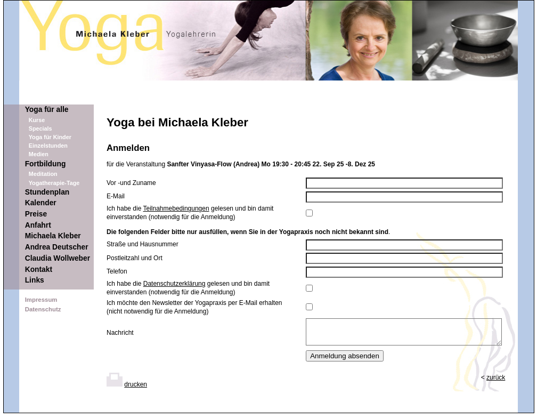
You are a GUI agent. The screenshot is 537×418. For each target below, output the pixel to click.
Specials (40, 128)
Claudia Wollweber (57, 258)
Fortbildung (45, 164)
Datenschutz (43, 309)
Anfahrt (38, 225)
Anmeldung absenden (344, 361)
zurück (495, 382)
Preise (36, 214)
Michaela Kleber (53, 236)
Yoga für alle (47, 110)
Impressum (41, 299)
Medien (38, 154)
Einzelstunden (48, 145)
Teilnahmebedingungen (176, 208)
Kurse (37, 120)
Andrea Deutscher (56, 247)
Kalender (40, 203)
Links (34, 280)
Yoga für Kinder (50, 137)
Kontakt (38, 270)
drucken (135, 389)
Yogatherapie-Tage (54, 183)
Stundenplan (47, 192)
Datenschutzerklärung (174, 283)
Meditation (43, 174)
